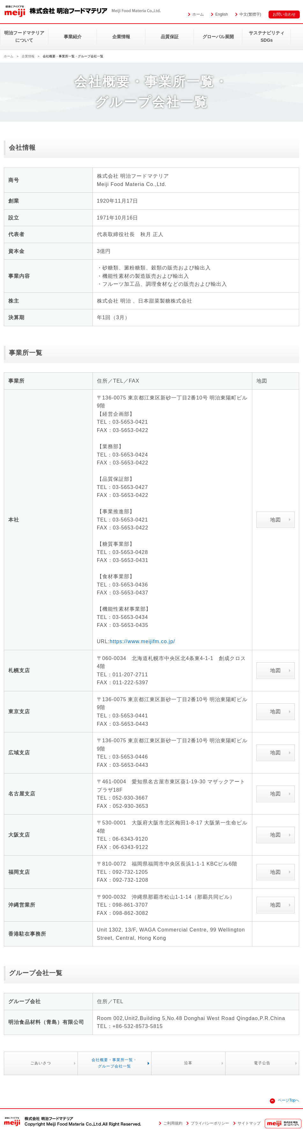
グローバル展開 (218, 36)
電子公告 (262, 1063)
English (221, 14)
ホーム (198, 14)
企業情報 (121, 36)
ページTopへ (288, 1100)
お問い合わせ (284, 14)
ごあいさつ (40, 1063)
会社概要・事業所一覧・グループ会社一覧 (114, 1063)
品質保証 (170, 36)
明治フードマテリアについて (24, 36)
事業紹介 (73, 36)
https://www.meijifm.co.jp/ (142, 641)
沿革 (188, 1063)
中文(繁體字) (250, 14)
